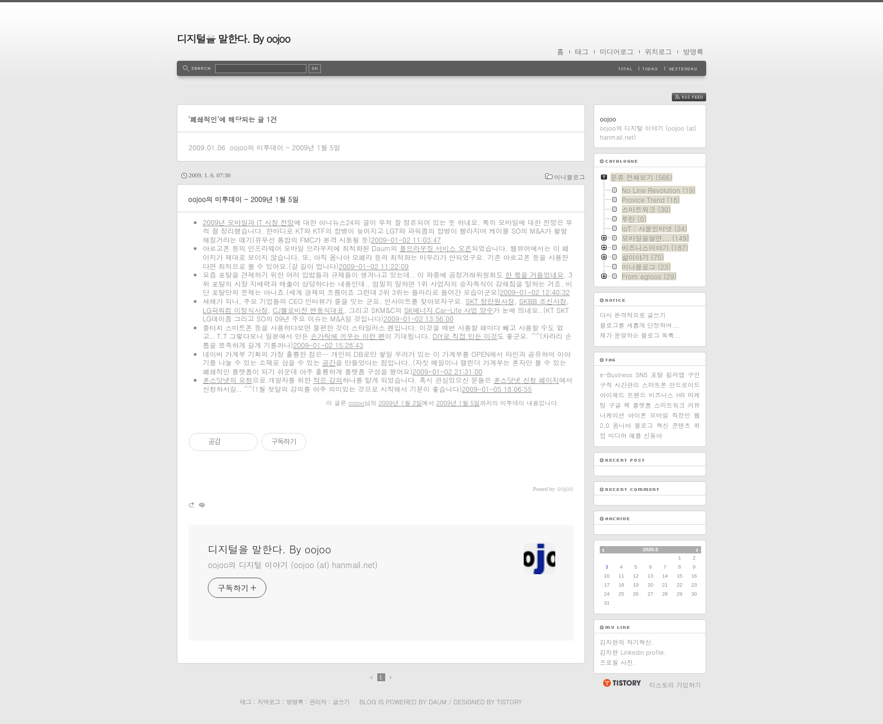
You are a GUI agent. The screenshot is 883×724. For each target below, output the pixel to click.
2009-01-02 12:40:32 (535, 292)
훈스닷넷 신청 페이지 (526, 380)
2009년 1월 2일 (400, 403)
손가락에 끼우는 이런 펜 (348, 336)
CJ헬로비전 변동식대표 (308, 310)
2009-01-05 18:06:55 (497, 389)
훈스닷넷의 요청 (227, 380)
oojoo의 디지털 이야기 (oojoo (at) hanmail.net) (292, 564)
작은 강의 (327, 380)
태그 (581, 52)
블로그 (644, 425)
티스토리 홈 (621, 683)
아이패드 (612, 395)
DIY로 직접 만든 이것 (464, 336)
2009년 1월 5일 (458, 403)
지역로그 (268, 702)
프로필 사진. (617, 662)
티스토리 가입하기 (675, 685)
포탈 (656, 374)
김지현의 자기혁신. (627, 642)
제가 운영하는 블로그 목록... (640, 335)
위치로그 (658, 52)
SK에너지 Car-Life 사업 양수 (448, 310)
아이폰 (637, 415)
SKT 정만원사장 (490, 301)
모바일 (659, 415)
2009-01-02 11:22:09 (374, 266)
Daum (438, 702)
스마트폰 (654, 385)
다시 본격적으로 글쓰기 (633, 315)
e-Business (616, 374)
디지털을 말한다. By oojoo (233, 39)
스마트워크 (669, 405)
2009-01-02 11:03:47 (406, 239)
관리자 (317, 702)
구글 (615, 405)
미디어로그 (617, 52)
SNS (641, 374)
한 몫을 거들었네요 (534, 274)
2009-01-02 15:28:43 (328, 345)
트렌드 (636, 395)
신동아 (653, 435)
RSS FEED (697, 97)
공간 (329, 362)
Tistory (509, 702)
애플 (635, 435)
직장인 (681, 415)
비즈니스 (661, 395)
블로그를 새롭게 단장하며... (639, 325)
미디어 (617, 435)
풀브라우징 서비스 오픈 (435, 248)
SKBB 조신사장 (543, 301)
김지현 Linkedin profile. (633, 652)
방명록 (693, 52)
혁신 (662, 425)
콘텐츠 (681, 425)
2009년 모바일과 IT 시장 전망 (248, 222)
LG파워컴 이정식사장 (235, 310)
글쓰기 (340, 702)
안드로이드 (684, 385)
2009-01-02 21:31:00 (448, 371)
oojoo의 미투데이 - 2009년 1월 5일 (285, 147)
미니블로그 (569, 177)
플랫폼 (641, 405)
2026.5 (650, 549)
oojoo (356, 403)
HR (680, 395)
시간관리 (626, 385)
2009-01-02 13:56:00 (418, 318)
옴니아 (622, 425)
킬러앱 (675, 374)
